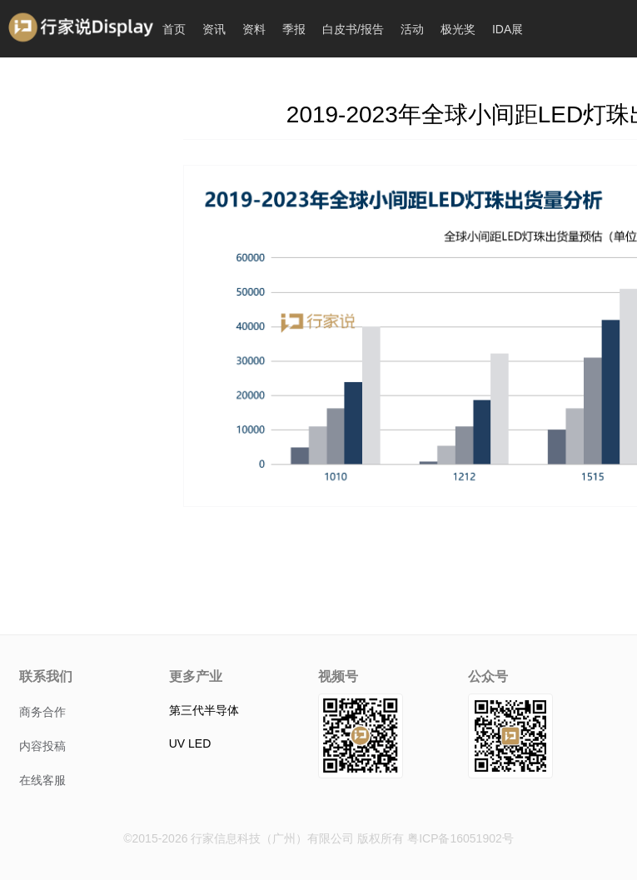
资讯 (214, 29)
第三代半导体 (204, 710)
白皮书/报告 (353, 29)
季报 (294, 29)
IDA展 (507, 29)
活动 (412, 29)
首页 (174, 29)
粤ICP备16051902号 (460, 838)
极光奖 (457, 29)
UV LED (190, 743)
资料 (254, 29)
